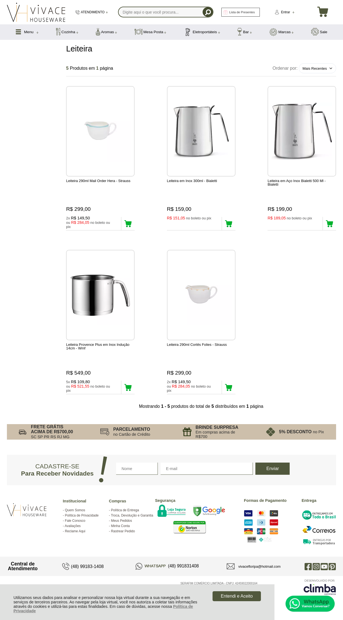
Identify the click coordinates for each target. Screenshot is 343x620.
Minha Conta (120, 526)
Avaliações (73, 526)
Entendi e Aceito (237, 596)
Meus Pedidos (121, 521)
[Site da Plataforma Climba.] (319, 587)
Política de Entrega (125, 510)
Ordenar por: (285, 68)
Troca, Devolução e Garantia (132, 515)
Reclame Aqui (75, 531)
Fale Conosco (75, 521)
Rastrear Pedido (123, 531)
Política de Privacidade (82, 515)
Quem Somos (75, 510)
